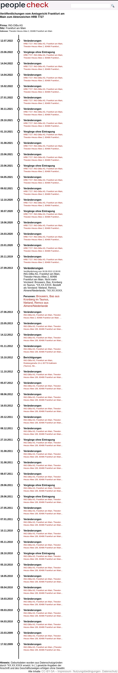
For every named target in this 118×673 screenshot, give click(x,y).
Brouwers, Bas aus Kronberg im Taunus (41, 298)
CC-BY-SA (47, 671)
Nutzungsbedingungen (86, 671)
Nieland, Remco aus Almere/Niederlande (36, 304)
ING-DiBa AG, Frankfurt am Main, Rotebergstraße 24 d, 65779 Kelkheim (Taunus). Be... (40, 363)
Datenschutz (110, 671)
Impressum (64, 671)
